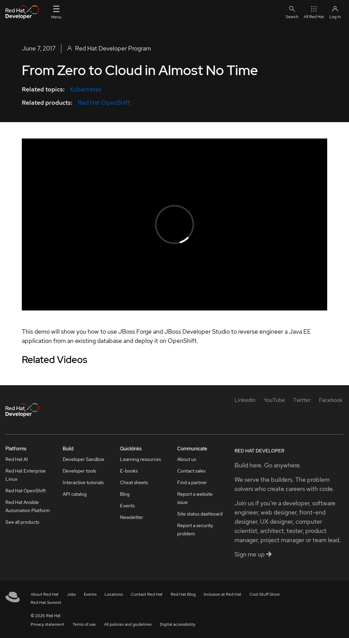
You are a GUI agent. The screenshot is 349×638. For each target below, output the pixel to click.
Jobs (71, 594)
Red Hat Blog (183, 594)
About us (186, 459)
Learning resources (140, 459)
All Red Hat (314, 12)
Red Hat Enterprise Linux (25, 475)
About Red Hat (45, 594)
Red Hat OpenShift (104, 102)
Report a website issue (195, 498)
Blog (125, 494)
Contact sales (191, 471)
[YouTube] (274, 400)
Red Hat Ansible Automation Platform (27, 506)
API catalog (75, 494)
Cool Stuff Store (264, 594)
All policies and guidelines (128, 624)
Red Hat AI (16, 459)
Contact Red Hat (147, 594)
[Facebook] (331, 400)
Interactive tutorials (83, 482)
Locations (114, 594)
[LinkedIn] (245, 400)
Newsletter (131, 517)
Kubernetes (86, 89)
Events (127, 506)
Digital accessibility (177, 624)
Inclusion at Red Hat (222, 594)
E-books (129, 471)
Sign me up (253, 554)
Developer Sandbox (83, 459)
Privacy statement (47, 624)
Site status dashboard (200, 514)
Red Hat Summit (46, 602)
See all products (22, 522)
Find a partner (192, 482)
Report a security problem (195, 529)
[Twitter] (302, 400)
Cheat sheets (134, 482)
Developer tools (79, 471)
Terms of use (84, 624)
